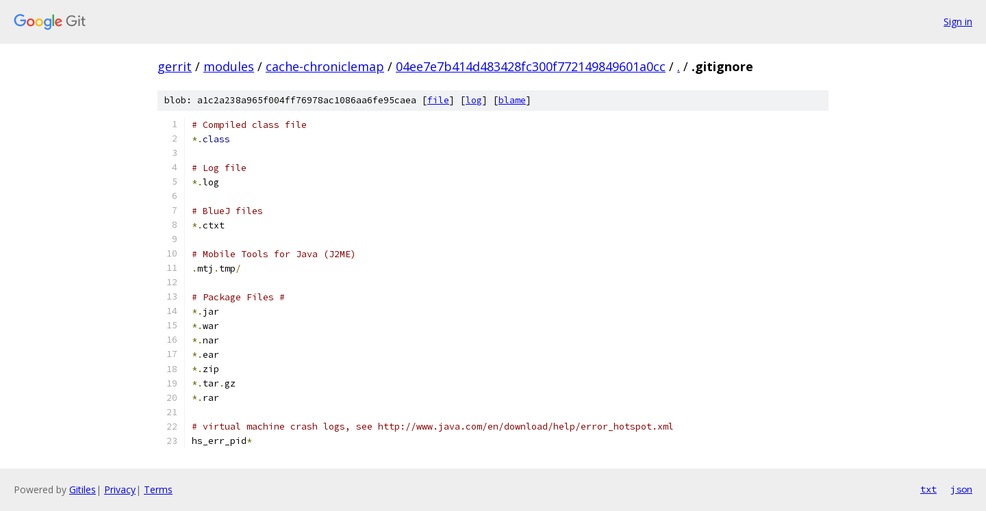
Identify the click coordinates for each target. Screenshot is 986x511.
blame (512, 100)
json (961, 489)
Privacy (120, 489)
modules (228, 66)
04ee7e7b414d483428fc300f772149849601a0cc (531, 66)
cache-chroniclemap (325, 66)
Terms (158, 489)
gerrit (174, 66)
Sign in (958, 21)
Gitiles (82, 489)
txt (928, 489)
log (474, 100)
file (438, 100)
